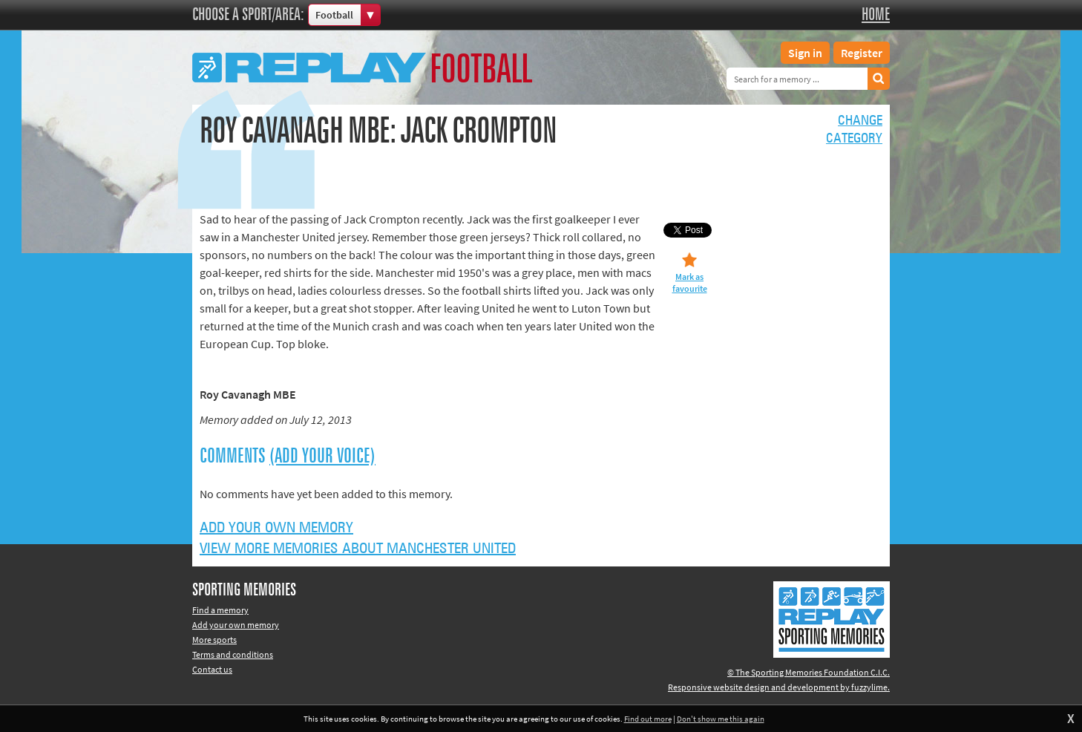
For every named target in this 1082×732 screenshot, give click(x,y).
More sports (214, 639)
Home (876, 15)
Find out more (648, 718)
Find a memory (220, 609)
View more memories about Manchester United (358, 548)
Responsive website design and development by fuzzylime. (779, 687)
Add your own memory (276, 527)
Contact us (212, 669)
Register (861, 52)
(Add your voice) (322, 456)
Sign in (805, 52)
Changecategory (854, 130)
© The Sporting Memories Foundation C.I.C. (808, 672)
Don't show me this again (720, 718)
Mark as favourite (689, 282)
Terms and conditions (232, 654)
